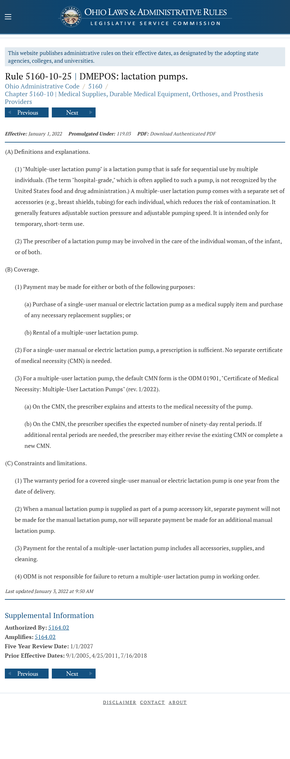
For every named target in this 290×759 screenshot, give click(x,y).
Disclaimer (119, 702)
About (178, 702)
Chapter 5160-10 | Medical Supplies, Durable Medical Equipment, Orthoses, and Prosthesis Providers (134, 97)
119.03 (124, 133)
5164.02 (58, 627)
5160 (95, 86)
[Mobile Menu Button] (8, 17)
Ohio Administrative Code (42, 86)
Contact (152, 702)
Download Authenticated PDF (182, 133)
